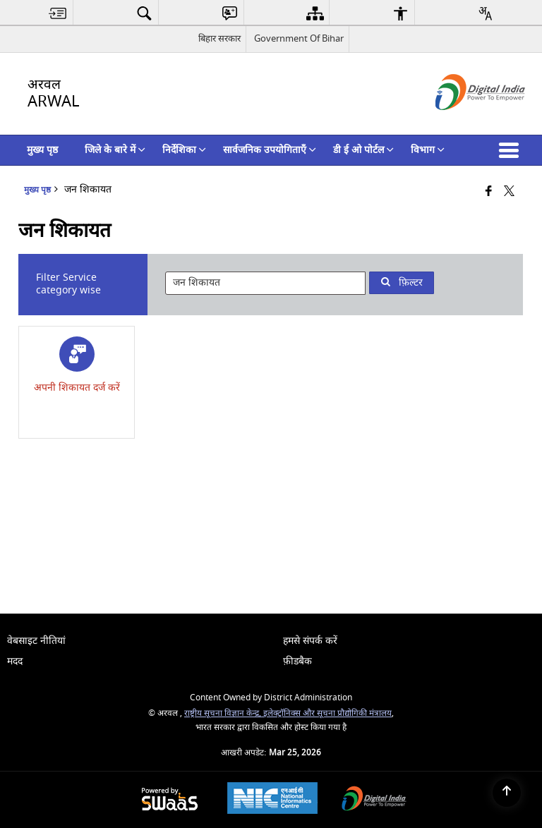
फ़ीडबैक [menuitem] (297, 661)
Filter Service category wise (68, 284)
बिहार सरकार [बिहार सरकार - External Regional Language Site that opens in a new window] (219, 38)
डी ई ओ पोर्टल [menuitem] (363, 149)
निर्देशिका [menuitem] (184, 149)
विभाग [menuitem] (428, 149)
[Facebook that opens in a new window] (489, 192)
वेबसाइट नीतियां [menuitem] (36, 640)
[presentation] (265, 283)
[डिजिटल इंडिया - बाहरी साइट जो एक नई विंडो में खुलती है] (463, 122)
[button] (512, 150)
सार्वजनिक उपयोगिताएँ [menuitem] (269, 149)
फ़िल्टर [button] (401, 282)
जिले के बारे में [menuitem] (115, 149)
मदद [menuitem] (15, 661)
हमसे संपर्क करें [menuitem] (310, 640)
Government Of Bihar (299, 38)
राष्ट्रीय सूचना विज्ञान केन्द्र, (223, 713)
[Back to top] (507, 793)
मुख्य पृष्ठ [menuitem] (42, 149)
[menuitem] (57, 13)
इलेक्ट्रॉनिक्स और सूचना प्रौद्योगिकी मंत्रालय (327, 713)
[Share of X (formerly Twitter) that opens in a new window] (509, 192)
